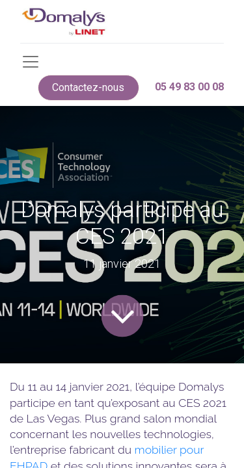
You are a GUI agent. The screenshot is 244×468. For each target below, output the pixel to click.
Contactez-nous (88, 87)
